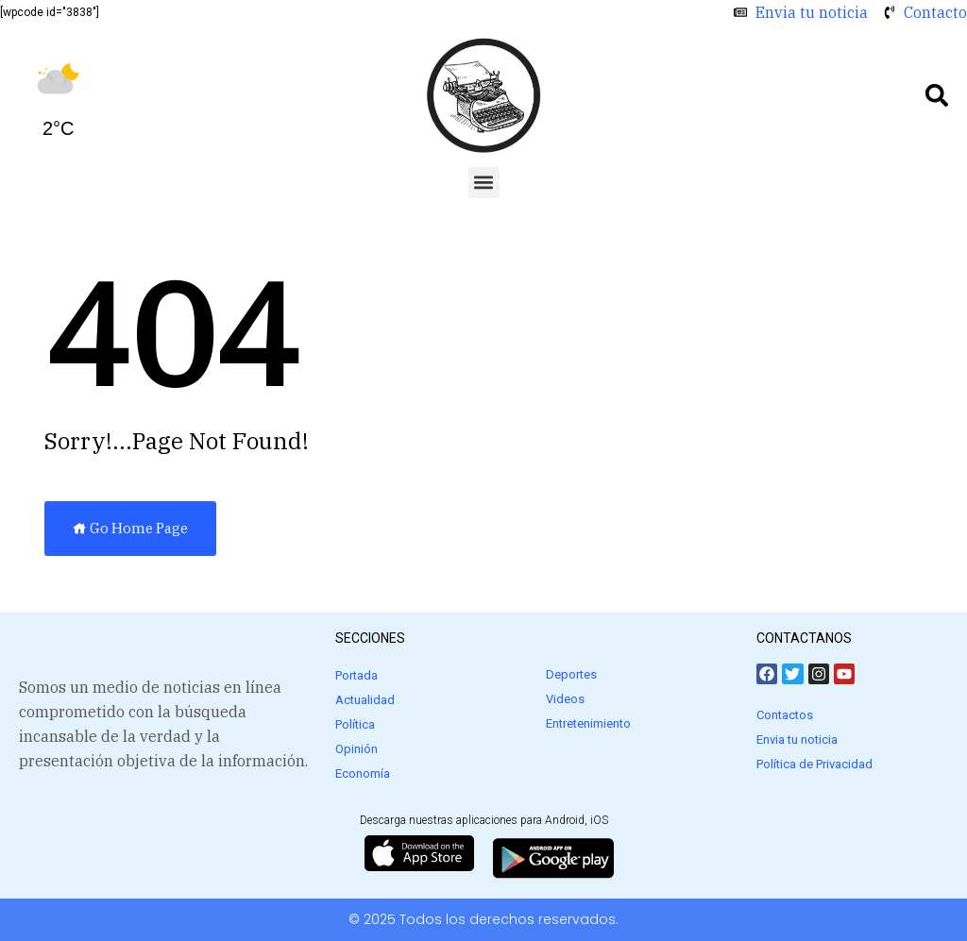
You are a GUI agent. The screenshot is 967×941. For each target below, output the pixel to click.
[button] (937, 95)
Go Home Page (130, 528)
